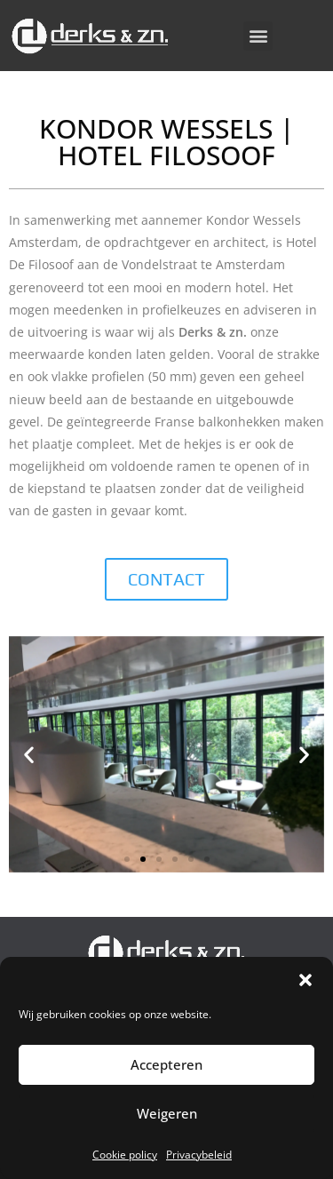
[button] (305, 980)
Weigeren (167, 1113)
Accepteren (166, 1064)
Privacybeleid (199, 1154)
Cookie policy (124, 1154)
